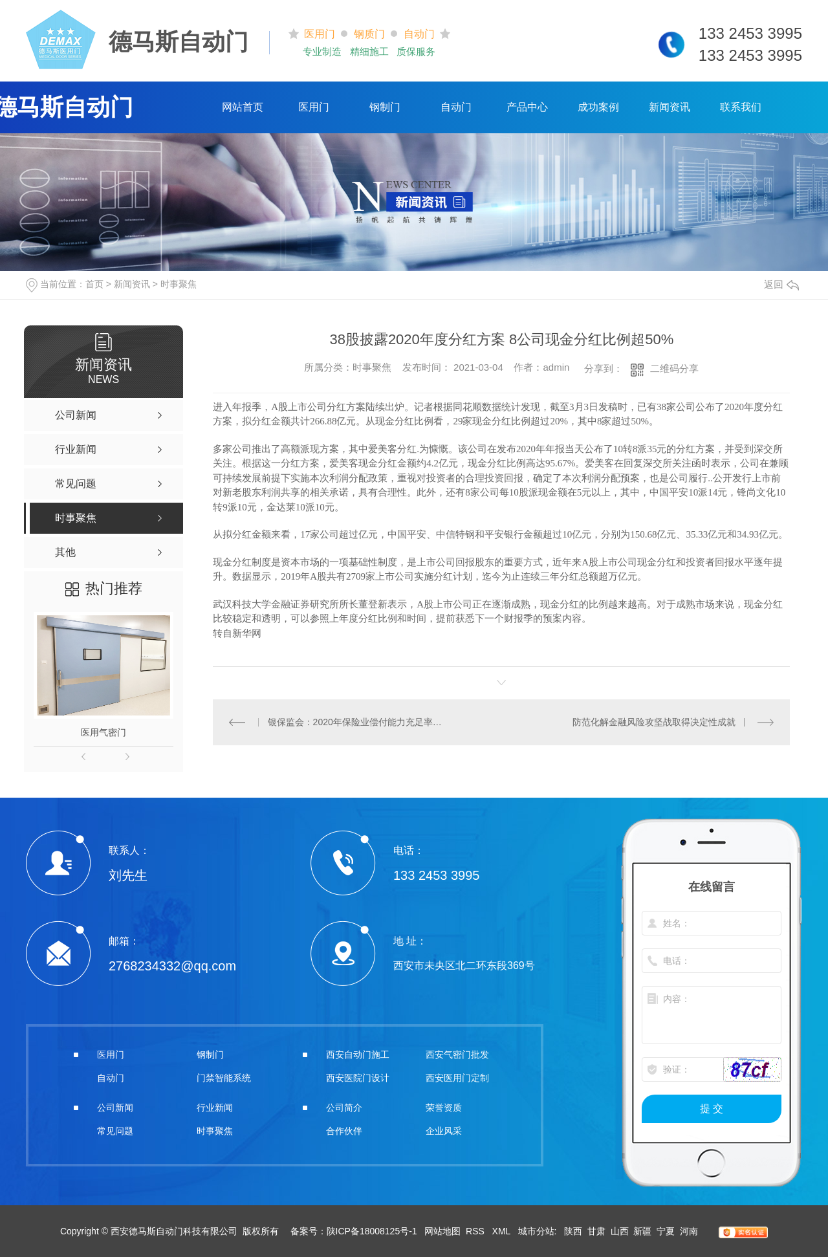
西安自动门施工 (357, 1054)
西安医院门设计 (357, 1078)
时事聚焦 (178, 284)
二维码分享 (674, 368)
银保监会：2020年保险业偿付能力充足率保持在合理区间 (357, 722)
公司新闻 (115, 1107)
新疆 (642, 1231)
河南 (689, 1231)
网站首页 (242, 107)
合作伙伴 (344, 1131)
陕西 (573, 1231)
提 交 (711, 1108)
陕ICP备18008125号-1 (372, 1231)
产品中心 (527, 107)
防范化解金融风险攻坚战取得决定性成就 (653, 722)
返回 (781, 284)
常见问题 (115, 1131)
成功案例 (598, 107)
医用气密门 (103, 732)
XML (502, 1231)
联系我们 (740, 107)
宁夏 (666, 1231)
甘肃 (596, 1231)
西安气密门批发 (457, 1054)
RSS (476, 1231)
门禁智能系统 (224, 1078)
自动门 (456, 107)
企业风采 (444, 1131)
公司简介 (344, 1107)
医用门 (313, 107)
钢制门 (384, 107)
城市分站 (536, 1231)
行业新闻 (215, 1107)
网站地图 (442, 1231)
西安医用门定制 (457, 1078)
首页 (94, 284)
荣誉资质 (444, 1107)
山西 (620, 1231)
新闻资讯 (669, 107)
